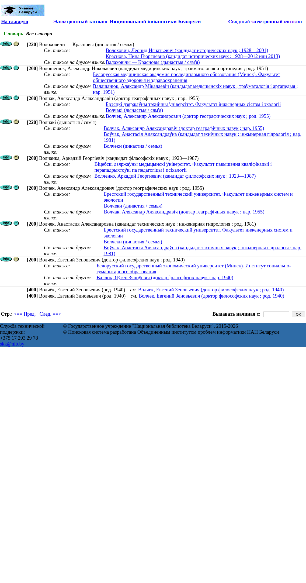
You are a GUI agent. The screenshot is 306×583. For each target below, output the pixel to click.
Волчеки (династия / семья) (133, 146)
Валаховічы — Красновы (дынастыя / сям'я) (153, 62)
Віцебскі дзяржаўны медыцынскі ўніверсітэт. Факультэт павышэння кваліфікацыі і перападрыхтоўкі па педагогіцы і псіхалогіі (183, 167)
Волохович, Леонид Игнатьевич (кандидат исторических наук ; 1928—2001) (187, 50)
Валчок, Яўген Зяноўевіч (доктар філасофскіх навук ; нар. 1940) (164, 277)
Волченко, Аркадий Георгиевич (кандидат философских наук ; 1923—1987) (175, 176)
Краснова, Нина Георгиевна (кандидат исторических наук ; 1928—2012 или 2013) (193, 56)
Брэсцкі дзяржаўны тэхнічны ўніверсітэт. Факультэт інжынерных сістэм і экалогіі (193, 104)
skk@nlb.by (12, 344)
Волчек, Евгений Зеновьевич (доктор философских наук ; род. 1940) (211, 289)
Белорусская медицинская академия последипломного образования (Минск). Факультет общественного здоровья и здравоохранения (186, 77)
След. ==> (50, 314)
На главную (14, 21)
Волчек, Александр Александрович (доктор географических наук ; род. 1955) (188, 116)
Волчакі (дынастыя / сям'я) (134, 110)
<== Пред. (25, 314)
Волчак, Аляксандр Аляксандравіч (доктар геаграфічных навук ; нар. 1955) (184, 128)
